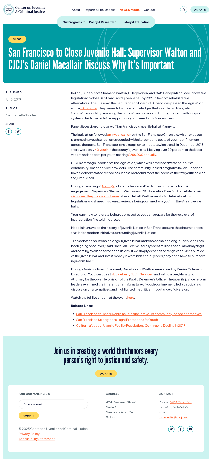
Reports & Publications (100, 9)
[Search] (183, 9)
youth (101, 149)
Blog (17, 39)
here (130, 297)
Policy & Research (103, 22)
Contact (149, 9)
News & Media (130, 9)
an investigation (119, 134)
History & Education (136, 22)
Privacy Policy (29, 434)
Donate (200, 9)
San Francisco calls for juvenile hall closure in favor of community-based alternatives (139, 314)
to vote (88, 108)
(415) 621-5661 (181, 402)
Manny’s (108, 186)
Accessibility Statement (37, 439)
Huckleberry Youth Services (132, 274)
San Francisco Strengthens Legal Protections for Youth (117, 320)
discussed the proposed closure (95, 196)
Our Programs (74, 22)
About (76, 9)
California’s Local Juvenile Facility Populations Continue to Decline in (130, 325)
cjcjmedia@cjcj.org (173, 417)
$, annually (142, 155)
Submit (28, 415)
